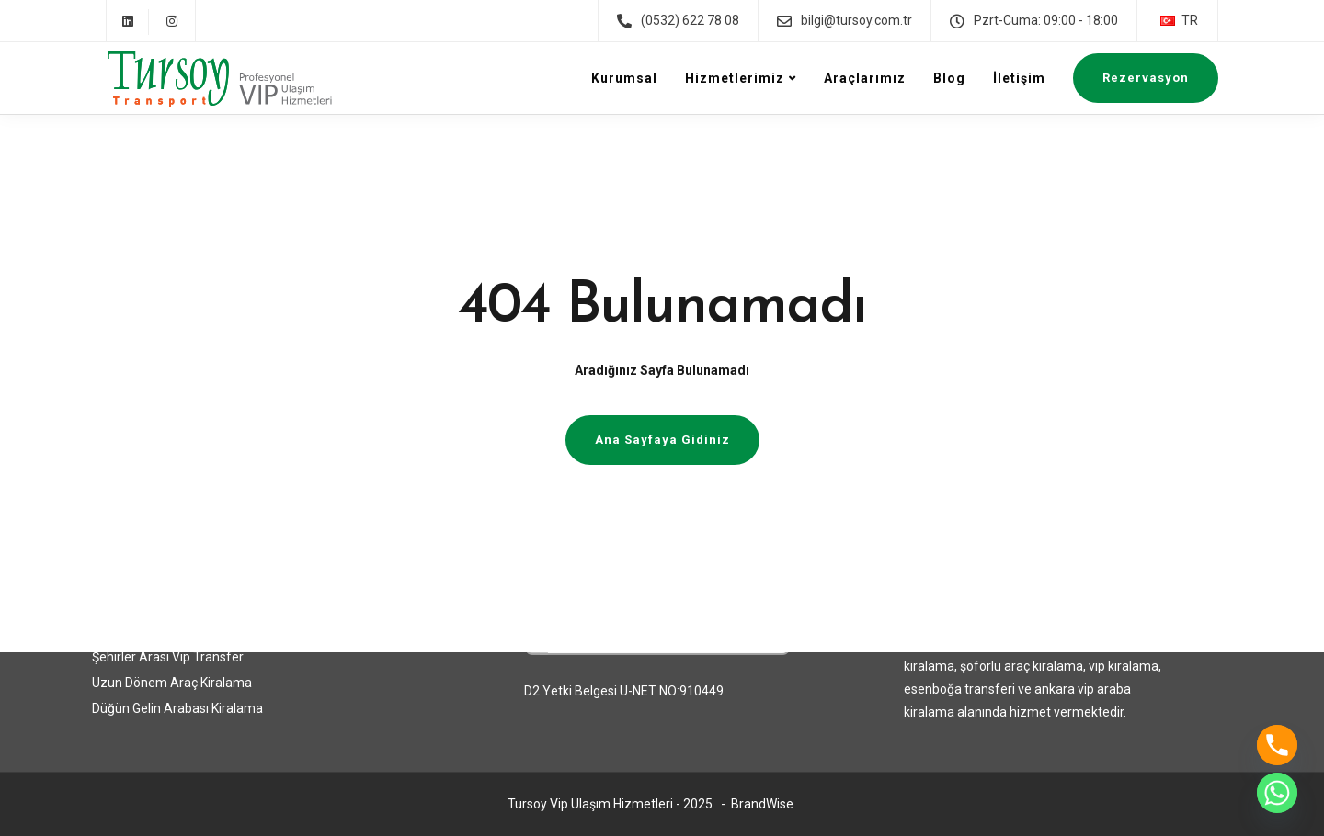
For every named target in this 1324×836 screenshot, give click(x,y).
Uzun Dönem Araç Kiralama (172, 682)
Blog (949, 78)
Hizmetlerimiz (734, 78)
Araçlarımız (865, 78)
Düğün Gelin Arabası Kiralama (177, 708)
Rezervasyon (1145, 78)
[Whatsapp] (1277, 793)
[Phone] (1277, 745)
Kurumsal (624, 78)
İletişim (1019, 78)
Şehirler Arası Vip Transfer (168, 657)
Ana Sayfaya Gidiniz (662, 439)
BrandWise (762, 803)
